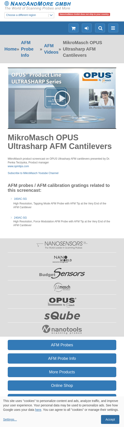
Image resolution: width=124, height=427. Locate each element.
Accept (110, 419)
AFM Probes (62, 345)
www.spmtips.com (18, 166)
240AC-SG (20, 217)
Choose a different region (30, 15)
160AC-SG (20, 198)
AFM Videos (51, 49)
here (38, 409)
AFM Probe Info (27, 49)
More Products (62, 372)
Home (10, 49)
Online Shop (62, 385)
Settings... (10, 419)
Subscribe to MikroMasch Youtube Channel (33, 173)
